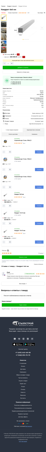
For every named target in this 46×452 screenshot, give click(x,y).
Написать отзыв (23, 257)
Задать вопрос (23, 305)
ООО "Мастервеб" (23, 441)
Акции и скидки (23, 380)
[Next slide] (42, 27)
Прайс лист (23, 383)
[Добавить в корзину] (23, 67)
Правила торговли (23, 414)
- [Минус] (4, 63)
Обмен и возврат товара (23, 375)
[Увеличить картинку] (5, 141)
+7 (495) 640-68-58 (16, 82)
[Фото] (26, 28)
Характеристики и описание (33, 129)
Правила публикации (38, 264)
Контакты (23, 398)
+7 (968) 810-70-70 (16, 84)
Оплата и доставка (13, 134)
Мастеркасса (28, 426)
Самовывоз (34, 134)
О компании (23, 363)
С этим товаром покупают (12, 129)
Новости (23, 392)
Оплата (23, 366)
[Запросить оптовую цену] (23, 72)
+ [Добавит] (11, 63)
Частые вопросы (23, 378)
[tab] (23, 39)
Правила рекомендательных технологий (23, 411)
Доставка (23, 369)
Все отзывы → (23, 283)
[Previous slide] (9, 27)
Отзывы (23, 389)
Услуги (23, 386)
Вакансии (23, 395)
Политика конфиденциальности (23, 405)
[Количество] (8, 63)
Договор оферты (23, 417)
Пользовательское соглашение (23, 408)
